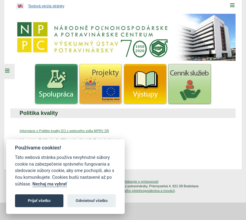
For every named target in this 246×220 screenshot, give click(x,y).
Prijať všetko (39, 200)
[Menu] (232, 5)
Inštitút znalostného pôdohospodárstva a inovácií (138, 191)
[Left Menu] (7, 71)
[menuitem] (56, 84)
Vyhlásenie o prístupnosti (139, 181)
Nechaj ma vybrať (49, 184)
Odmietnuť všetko (92, 200)
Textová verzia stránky (46, 6)
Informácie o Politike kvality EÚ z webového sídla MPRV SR (64, 131)
